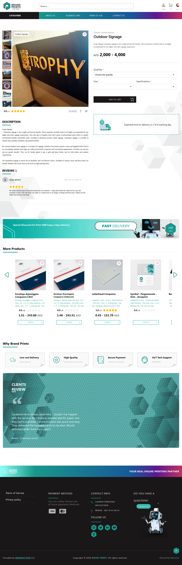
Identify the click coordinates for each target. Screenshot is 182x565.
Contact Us (118, 15)
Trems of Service (15, 493)
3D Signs (97, 32)
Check (31, 322)
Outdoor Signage (107, 32)
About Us (50, 15)
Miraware (174, 558)
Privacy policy (13, 499)
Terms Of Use (95, 15)
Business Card (73, 15)
